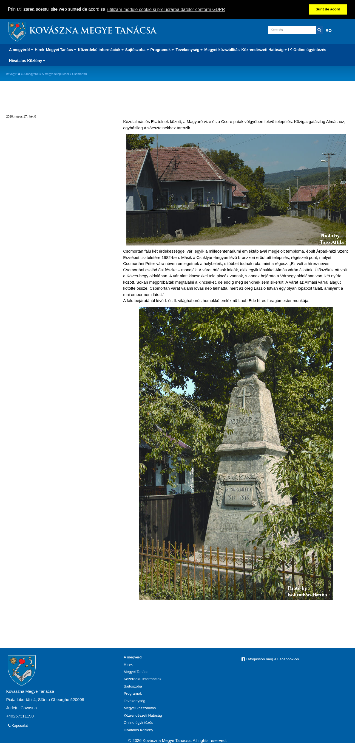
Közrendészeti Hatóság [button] (264, 49)
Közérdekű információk (142, 679)
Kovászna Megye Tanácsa (92, 31)
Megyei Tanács (136, 671)
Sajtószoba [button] (137, 49)
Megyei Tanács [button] (61, 49)
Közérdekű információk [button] (101, 49)
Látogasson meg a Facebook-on (270, 659)
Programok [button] (162, 49)
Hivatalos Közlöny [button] (27, 60)
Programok (133, 693)
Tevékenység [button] (189, 49)
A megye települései (55, 73)
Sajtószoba (133, 686)
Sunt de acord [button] (328, 9)
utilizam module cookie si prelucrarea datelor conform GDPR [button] (166, 9)
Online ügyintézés (307, 49)
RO (329, 29)
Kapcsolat (18, 725)
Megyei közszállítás (222, 49)
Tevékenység (134, 700)
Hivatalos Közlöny (138, 729)
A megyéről (31, 73)
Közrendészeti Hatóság (143, 715)
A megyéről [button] (21, 49)
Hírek (39, 49)
